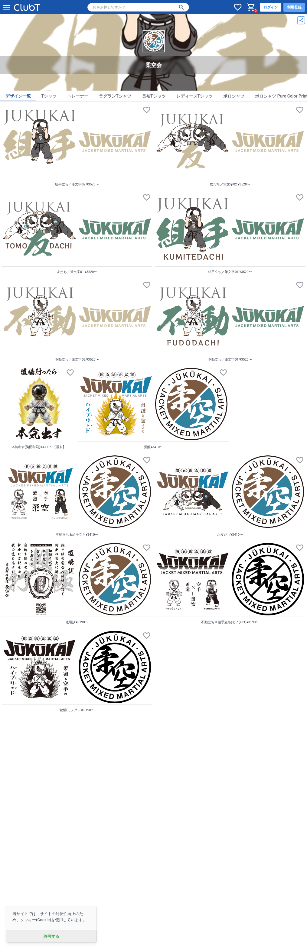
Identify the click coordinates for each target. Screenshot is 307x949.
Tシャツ (49, 96)
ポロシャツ (233, 96)
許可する (51, 936)
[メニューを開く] (6, 7)
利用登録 (294, 7)
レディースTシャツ (194, 96)
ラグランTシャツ (115, 96)
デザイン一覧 (18, 96)
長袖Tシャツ (154, 96)
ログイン (270, 7)
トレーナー (77, 96)
